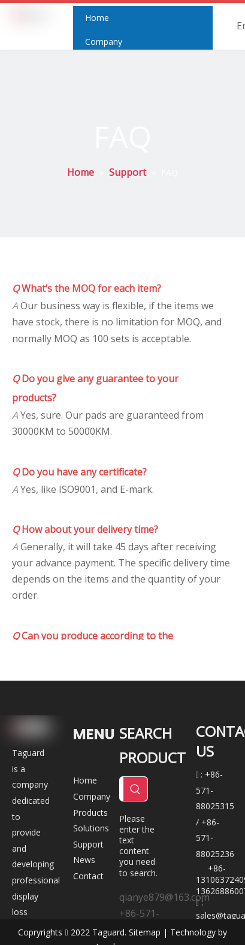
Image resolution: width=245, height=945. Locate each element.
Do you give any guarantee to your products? (95, 388)
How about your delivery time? (85, 529)
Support (88, 844)
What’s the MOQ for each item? (86, 288)
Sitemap (145, 932)
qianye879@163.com (164, 897)
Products (90, 812)
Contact (88, 876)
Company (91, 796)
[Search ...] (121, 789)
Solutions (91, 828)
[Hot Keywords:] (135, 789)
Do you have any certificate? (79, 471)
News (84, 859)
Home (85, 780)
